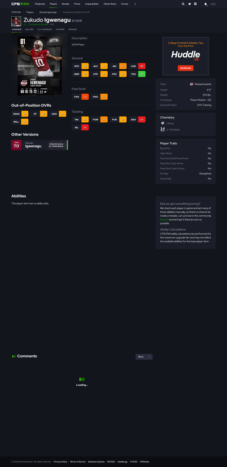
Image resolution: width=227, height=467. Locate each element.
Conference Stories (38, 24)
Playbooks (40, 4)
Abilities (29, 29)
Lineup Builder (92, 4)
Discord (164, 219)
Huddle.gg (122, 461)
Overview (16, 29)
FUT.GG (133, 461)
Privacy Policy (60, 461)
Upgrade (72, 29)
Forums (124, 4)
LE (25, 24)
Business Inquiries (96, 461)
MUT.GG (111, 461)
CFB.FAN (16, 12)
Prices (77, 4)
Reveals (65, 4)
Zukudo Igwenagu (48, 12)
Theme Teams (110, 4)
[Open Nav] (135, 4)
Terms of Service (77, 461)
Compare (60, 29)
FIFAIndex (144, 461)
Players (53, 4)
